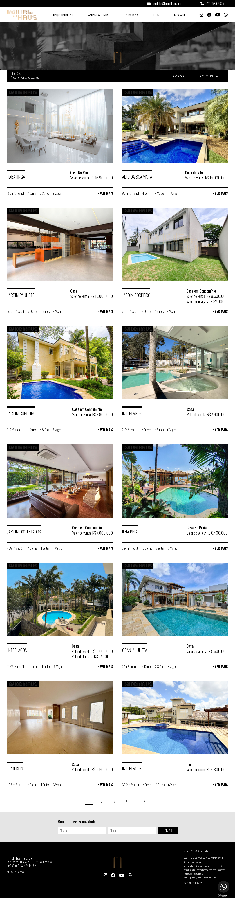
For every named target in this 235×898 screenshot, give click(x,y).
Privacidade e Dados (193, 883)
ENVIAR (168, 830)
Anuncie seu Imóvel (99, 14)
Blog (156, 14)
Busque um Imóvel (62, 14)
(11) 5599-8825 (212, 3)
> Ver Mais (105, 193)
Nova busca (178, 75)
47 (145, 801)
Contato (179, 14)
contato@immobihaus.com (164, 3)
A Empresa (132, 14)
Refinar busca (208, 75)
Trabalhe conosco (16, 872)
